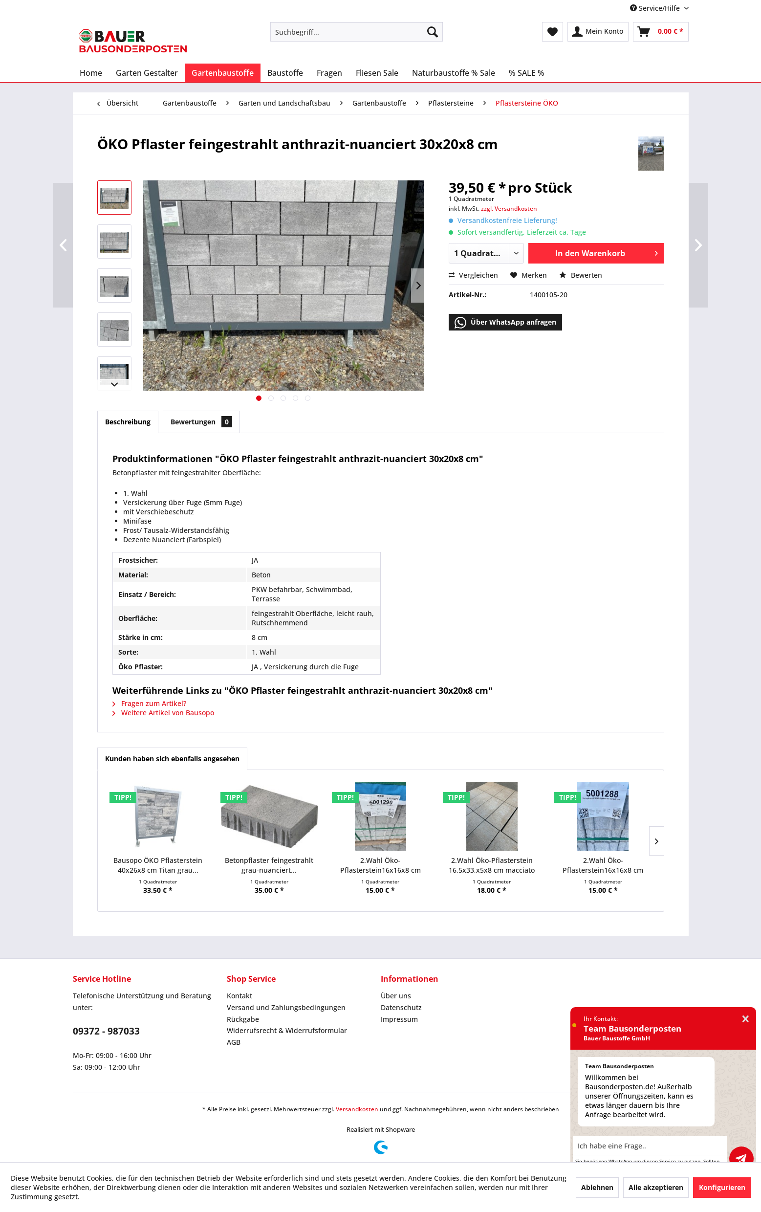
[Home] (91, 73)
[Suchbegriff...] (356, 32)
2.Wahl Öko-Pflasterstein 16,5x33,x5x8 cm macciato (492, 865)
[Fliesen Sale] (377, 73)
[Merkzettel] (552, 32)
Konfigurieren (722, 1187)
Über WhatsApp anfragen (505, 323)
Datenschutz (401, 1007)
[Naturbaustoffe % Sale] (453, 73)
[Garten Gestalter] (147, 73)
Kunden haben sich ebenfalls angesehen (172, 758)
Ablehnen (597, 1187)
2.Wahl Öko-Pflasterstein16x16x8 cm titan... (380, 865)
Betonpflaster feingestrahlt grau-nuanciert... (269, 865)
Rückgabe (243, 1019)
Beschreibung (128, 421)
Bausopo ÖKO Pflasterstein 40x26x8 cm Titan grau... (157, 865)
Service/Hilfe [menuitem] (656, 8)
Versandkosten (357, 1109)
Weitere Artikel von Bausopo (163, 712)
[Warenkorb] (661, 32)
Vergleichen (473, 275)
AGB (233, 1042)
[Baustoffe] (285, 73)
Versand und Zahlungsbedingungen (286, 1007)
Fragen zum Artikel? (149, 703)
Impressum (399, 1019)
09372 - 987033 (106, 1031)
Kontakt (239, 995)
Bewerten (580, 275)
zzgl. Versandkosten (509, 208)
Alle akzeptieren (656, 1187)
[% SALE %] (526, 73)
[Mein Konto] (598, 32)
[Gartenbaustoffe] (223, 73)
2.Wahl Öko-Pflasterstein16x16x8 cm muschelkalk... (603, 865)
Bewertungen (201, 421)
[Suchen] (432, 32)
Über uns (396, 995)
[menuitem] (356, 32)
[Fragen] (329, 73)
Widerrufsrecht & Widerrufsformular (287, 1030)
